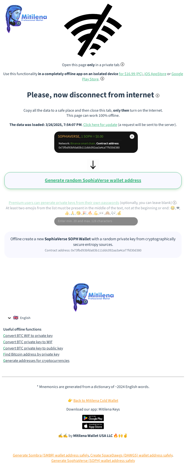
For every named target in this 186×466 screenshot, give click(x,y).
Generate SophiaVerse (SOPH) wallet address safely (93, 460)
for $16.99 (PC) (131, 74)
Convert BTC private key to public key (33, 348)
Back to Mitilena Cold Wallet (95, 400)
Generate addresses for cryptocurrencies (36, 360)
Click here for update (100, 124)
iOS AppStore (155, 74)
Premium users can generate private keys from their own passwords (64, 202)
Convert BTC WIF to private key (28, 335)
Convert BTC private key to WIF (28, 342)
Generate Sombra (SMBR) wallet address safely (51, 455)
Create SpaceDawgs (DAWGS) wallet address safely (131, 455)
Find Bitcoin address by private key (31, 354)
